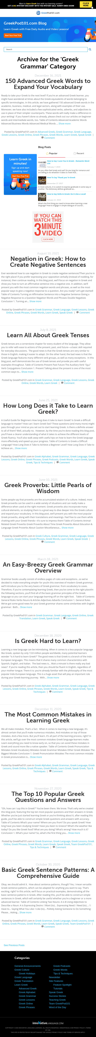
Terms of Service (73, 1032)
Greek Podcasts (50, 459)
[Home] (48, 15)
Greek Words (56, 134)
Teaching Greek (57, 999)
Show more (64, 123)
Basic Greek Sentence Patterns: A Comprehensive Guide (48, 872)
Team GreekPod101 (81, 844)
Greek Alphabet (43, 456)
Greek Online (25, 134)
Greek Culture (43, 535)
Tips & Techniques (43, 462)
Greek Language (82, 131)
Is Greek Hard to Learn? (48, 640)
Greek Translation (23, 981)
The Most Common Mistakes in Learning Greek (48, 717)
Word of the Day (57, 1007)
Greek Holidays (27, 973)
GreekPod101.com (66, 1028)
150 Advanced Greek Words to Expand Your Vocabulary (48, 83)
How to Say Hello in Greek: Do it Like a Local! (66, 194)
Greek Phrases (40, 134)
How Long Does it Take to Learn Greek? (48, 408)
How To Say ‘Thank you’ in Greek (61, 177)
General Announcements (27, 966)
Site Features (56, 981)
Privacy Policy (79, 1028)
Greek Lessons (9, 134)
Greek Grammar (64, 131)
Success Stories (57, 996)
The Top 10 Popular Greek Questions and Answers (48, 796)
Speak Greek (84, 134)
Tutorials (57, 988)
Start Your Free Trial (13, 35)
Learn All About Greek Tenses (48, 335)
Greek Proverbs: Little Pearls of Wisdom (48, 488)
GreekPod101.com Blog (25, 23)
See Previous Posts (14, 945)
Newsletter (54, 977)
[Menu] (4, 13)
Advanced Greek (46, 131)
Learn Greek (70, 134)
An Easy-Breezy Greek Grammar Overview (48, 567)
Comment (49, 137)
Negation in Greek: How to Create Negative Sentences (48, 261)
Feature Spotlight (62, 984)
